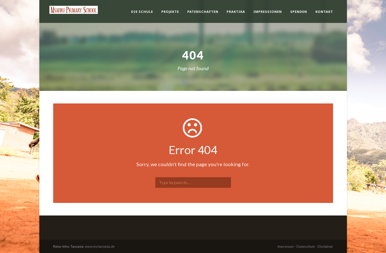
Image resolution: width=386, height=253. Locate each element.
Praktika (236, 11)
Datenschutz (305, 246)
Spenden (298, 11)
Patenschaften (202, 11)
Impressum (285, 246)
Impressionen (267, 11)
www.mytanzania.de (99, 246)
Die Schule (142, 11)
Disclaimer (325, 246)
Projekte (170, 11)
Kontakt (324, 11)
